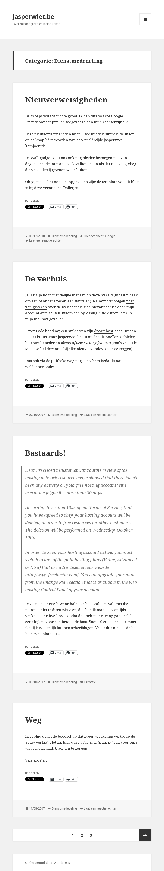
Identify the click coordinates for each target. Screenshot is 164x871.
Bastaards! (45, 453)
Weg (33, 720)
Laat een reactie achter (45, 240)
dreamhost (103, 330)
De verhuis (46, 279)
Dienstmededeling (64, 236)
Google (110, 236)
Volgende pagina (145, 835)
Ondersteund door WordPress (47, 863)
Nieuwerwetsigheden (66, 100)
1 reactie (90, 682)
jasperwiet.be (33, 16)
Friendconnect (94, 236)
